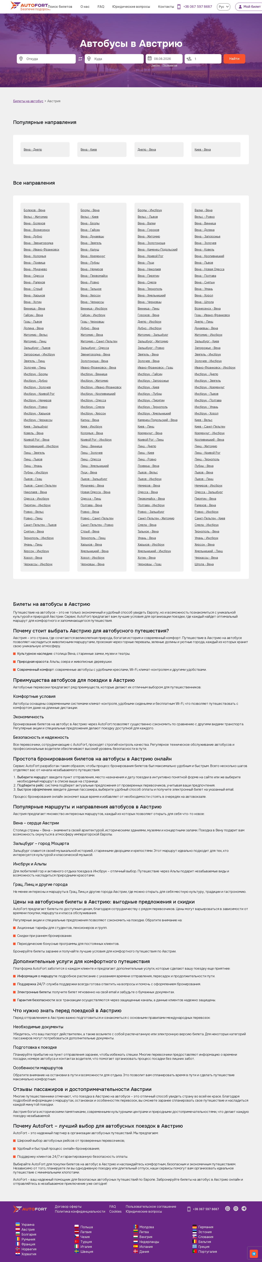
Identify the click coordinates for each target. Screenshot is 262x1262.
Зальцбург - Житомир (153, 341)
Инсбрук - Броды (36, 374)
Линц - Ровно (147, 459)
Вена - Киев (89, 149)
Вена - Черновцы (149, 302)
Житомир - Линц (35, 341)
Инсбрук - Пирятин (151, 400)
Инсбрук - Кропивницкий (98, 394)
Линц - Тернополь (207, 459)
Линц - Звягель (34, 453)
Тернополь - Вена (207, 531)
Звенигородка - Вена (95, 354)
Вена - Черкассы (92, 302)
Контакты (166, 7)
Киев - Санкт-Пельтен (210, 426)
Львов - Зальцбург (94, 479)
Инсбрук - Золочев (37, 387)
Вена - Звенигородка (38, 243)
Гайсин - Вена (33, 315)
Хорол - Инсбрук (92, 558)
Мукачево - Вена (92, 485)
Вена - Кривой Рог (150, 256)
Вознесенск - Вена (208, 308)
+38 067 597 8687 (197, 7)
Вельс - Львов (148, 217)
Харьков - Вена (91, 544)
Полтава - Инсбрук (151, 505)
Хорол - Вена (33, 558)
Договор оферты (68, 1206)
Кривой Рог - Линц (151, 439)
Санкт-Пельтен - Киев (210, 518)
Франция (28, 1244)
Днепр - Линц (204, 321)
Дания (144, 1252)
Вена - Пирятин (148, 276)
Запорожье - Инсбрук (39, 354)
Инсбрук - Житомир (94, 380)
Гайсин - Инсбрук (93, 315)
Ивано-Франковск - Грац (155, 367)
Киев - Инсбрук (91, 426)
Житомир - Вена (92, 335)
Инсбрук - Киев (148, 387)
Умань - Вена (147, 538)
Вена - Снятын (205, 282)
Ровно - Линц (33, 518)
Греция (203, 1247)
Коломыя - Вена (92, 433)
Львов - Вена (204, 472)
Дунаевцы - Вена (206, 328)
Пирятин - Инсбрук (37, 505)
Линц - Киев (146, 453)
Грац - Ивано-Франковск (212, 315)
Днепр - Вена (147, 149)
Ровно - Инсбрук (206, 512)
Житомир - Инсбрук (208, 335)
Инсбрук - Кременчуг (210, 387)
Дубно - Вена (90, 328)
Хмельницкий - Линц (209, 551)
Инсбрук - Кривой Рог (39, 394)
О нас (84, 7)
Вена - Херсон (91, 295)
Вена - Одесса (34, 276)
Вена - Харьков (34, 295)
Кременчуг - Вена (150, 433)
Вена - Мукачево (35, 269)
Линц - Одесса (91, 459)
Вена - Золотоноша (151, 243)
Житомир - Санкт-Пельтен (99, 341)
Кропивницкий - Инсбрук (41, 446)
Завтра (155, 65)
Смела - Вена (147, 525)
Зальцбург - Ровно (151, 348)
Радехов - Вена (205, 505)
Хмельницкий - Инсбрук (154, 551)
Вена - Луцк (146, 262)
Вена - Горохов (148, 230)
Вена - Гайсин (90, 230)
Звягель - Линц (34, 361)
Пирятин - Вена (205, 498)
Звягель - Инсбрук (208, 354)
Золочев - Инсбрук (208, 361)
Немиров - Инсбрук (208, 485)
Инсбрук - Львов (206, 394)
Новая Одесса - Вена (95, 492)
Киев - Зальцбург (36, 426)
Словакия (205, 1237)
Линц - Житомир (206, 446)
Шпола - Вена (204, 564)
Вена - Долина (205, 230)
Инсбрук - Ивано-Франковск (101, 387)
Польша (86, 1227)
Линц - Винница (91, 446)
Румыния (28, 1239)
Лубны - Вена (204, 466)
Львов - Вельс (148, 472)
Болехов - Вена (34, 210)
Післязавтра (170, 65)
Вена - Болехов (34, 223)
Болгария (28, 1234)
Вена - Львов (204, 262)
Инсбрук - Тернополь (153, 407)
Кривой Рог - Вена (36, 439)
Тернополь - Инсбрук (39, 538)
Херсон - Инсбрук (36, 551)
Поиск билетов (60, 7)
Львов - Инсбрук (149, 479)
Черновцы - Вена (92, 564)
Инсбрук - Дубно (35, 380)
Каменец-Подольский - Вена (157, 420)
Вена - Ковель (204, 249)
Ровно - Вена (90, 512)
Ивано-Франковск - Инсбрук (215, 367)
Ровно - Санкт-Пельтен (97, 518)
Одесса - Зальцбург (209, 492)
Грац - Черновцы (92, 321)
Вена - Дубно (33, 236)
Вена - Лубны (90, 262)
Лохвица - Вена (148, 466)
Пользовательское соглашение (151, 1206)
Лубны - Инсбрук (36, 472)
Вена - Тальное (91, 289)
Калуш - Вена (90, 420)
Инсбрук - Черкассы (38, 420)
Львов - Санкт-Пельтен (40, 485)
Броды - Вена (90, 210)
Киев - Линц (146, 426)
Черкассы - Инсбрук (38, 564)
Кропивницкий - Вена (209, 439)
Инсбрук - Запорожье (153, 380)
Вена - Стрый (33, 289)
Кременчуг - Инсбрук (210, 433)
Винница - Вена (34, 308)
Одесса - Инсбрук (36, 498)
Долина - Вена (34, 328)
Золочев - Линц (35, 367)
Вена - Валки (147, 223)
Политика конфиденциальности (80, 1211)
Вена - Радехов (34, 282)
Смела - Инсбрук (207, 525)
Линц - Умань (33, 466)
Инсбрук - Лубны (150, 394)
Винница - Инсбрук (94, 308)
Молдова (146, 1227)
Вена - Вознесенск (37, 230)
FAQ (101, 7)
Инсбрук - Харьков (37, 413)
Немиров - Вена (149, 485)
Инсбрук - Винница (94, 374)
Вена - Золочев (205, 243)
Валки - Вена (203, 210)
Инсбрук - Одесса (93, 400)
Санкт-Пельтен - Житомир (156, 518)
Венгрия (145, 1237)
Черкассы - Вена (206, 558)
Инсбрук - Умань (206, 407)
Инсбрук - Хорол (206, 413)
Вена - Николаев (149, 269)
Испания (146, 1247)
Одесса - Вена (148, 492)
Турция (86, 1242)
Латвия (85, 1232)
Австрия (53, 101)
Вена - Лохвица (34, 262)
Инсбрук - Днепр (206, 374)
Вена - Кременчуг (93, 256)
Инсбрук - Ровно (35, 407)
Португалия (207, 1252)
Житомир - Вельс (36, 335)
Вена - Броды (90, 223)
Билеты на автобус (28, 101)
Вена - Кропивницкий (209, 256)
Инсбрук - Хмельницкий (154, 413)
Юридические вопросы (131, 7)
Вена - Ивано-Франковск (41, 249)
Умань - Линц (33, 544)
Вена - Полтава (205, 276)
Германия (205, 1227)
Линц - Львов (33, 459)
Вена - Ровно (90, 282)
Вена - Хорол (204, 295)
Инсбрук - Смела (93, 407)
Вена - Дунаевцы (92, 236)
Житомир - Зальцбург (153, 335)
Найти (234, 59)
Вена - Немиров (92, 269)
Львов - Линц (204, 479)
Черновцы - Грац (149, 564)
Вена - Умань (204, 289)
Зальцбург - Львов (37, 348)
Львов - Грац (33, 479)
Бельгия (204, 1242)
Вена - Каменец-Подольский (157, 249)
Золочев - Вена (148, 361)
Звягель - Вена (148, 354)
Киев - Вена (203, 149)
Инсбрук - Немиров (37, 400)
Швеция (86, 1252)
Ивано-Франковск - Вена (98, 367)
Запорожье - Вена (207, 348)
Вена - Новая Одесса (209, 269)
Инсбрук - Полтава (208, 400)
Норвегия (28, 1249)
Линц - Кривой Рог (207, 453)
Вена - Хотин (33, 302)
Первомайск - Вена (151, 498)
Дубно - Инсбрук (149, 328)
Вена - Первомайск (94, 276)
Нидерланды (149, 1242)
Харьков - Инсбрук (151, 544)
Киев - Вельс (203, 420)
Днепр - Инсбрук (149, 321)
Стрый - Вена (90, 531)
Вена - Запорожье (207, 236)
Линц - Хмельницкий (95, 466)
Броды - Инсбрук (150, 210)
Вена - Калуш (90, 249)
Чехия (85, 1237)
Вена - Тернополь (150, 289)
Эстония (205, 1232)
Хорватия (28, 1254)
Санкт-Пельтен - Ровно (97, 525)
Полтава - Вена (91, 505)
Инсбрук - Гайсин (150, 374)
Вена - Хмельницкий (152, 295)
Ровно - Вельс (34, 512)
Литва (144, 1232)
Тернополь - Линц (93, 538)
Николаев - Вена (35, 492)
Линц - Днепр (147, 446)
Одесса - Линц (91, 498)
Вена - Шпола (204, 302)
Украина (27, 1224)
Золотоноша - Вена (94, 361)
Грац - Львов (33, 321)
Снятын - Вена (34, 531)
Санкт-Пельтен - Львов (40, 525)
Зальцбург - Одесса (95, 348)
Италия (86, 1247)
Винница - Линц (148, 308)
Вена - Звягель (91, 243)
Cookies (115, 1211)
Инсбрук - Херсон (93, 413)
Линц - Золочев (92, 453)
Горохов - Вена (148, 315)
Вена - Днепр (33, 149)
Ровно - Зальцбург (151, 512)
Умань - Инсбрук (206, 538)
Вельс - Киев (89, 217)
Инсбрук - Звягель (208, 380)
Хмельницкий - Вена (94, 551)
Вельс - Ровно (205, 217)
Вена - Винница (205, 223)
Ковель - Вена (33, 433)
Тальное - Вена (148, 531)
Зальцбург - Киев (207, 341)
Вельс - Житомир (36, 217)
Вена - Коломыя (35, 256)
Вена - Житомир (149, 236)
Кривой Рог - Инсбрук (96, 439)
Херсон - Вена (205, 544)
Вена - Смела (147, 282)
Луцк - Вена (89, 472)
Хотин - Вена (147, 558)
